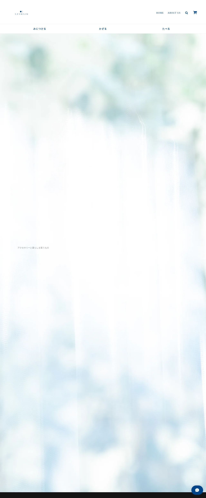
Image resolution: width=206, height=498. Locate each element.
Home (160, 13)
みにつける (39, 29)
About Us (174, 13)
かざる (103, 29)
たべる (166, 29)
